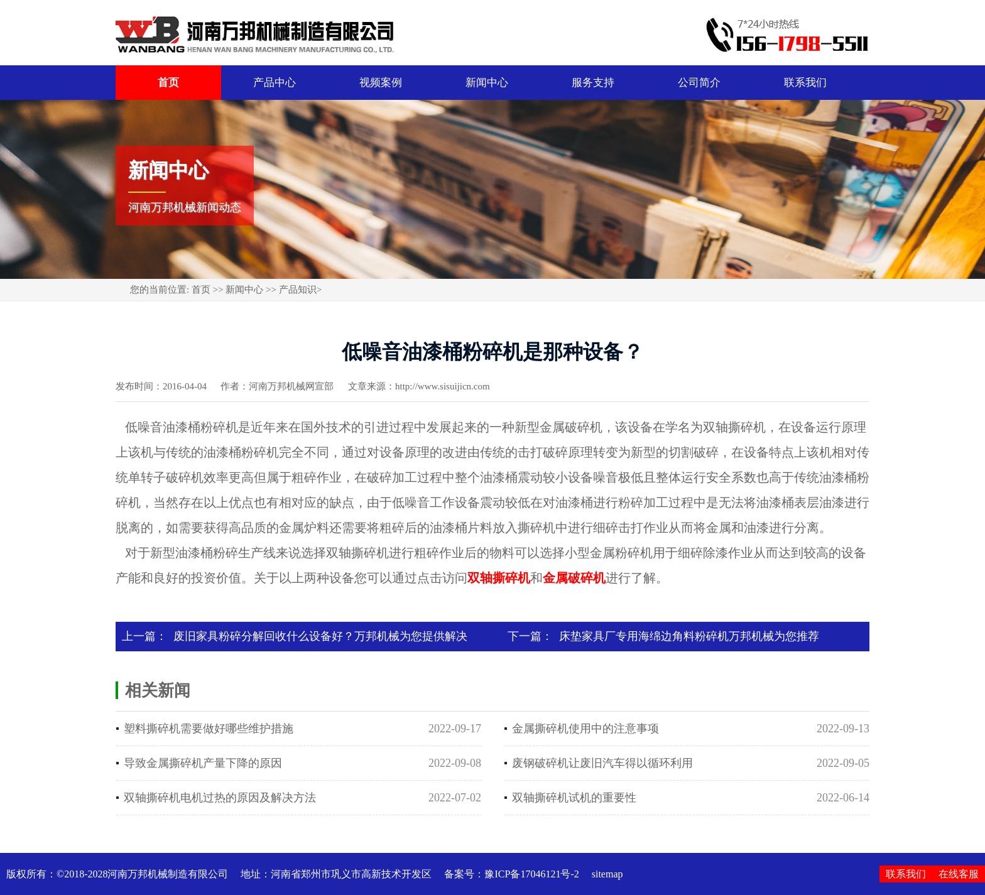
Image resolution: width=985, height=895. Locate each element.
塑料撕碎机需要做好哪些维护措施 (208, 728)
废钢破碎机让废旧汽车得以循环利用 (602, 763)
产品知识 (298, 290)
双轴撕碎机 (498, 578)
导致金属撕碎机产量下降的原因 (203, 763)
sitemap (607, 874)
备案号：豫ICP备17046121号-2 (511, 874)
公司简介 (699, 83)
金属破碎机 (574, 578)
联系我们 (805, 83)
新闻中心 (486, 83)
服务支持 (593, 83)
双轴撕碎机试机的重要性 (574, 797)
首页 (168, 83)
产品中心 (274, 83)
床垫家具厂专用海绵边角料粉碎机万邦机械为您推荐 (689, 636)
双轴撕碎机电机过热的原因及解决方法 (220, 797)
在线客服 (959, 874)
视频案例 (380, 83)
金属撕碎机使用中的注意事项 (585, 728)
